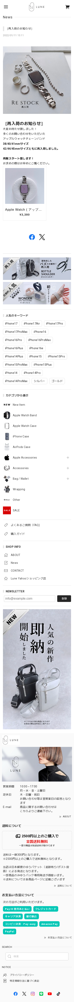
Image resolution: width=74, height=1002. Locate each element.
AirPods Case (21, 447)
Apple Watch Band (25, 415)
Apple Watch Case (25, 425)
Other (16, 499)
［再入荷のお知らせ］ (20, 28)
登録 (64, 598)
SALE (16, 510)
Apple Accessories (25, 457)
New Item (19, 404)
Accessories (21, 468)
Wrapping (19, 489)
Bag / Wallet (21, 478)
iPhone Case (21, 436)
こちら (24, 811)
